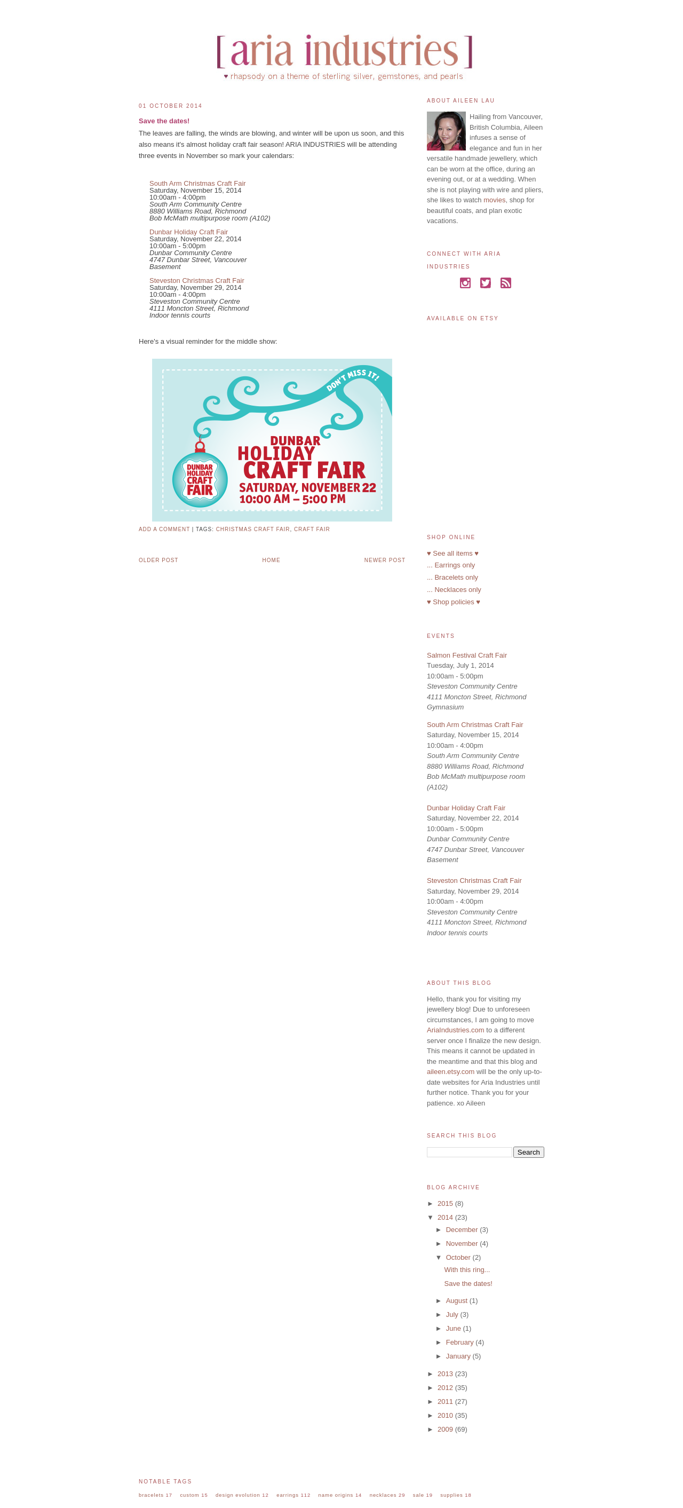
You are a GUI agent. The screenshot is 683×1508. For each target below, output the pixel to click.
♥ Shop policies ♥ (453, 602)
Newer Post (385, 560)
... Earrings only (451, 565)
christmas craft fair (253, 529)
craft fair (312, 529)
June (454, 1328)
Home (272, 560)
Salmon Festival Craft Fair (467, 655)
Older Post (158, 560)
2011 (446, 1402)
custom (189, 1495)
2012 (446, 1388)
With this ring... (467, 1270)
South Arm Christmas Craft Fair (197, 183)
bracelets (151, 1495)
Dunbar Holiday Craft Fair (188, 232)
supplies (451, 1495)
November (463, 1243)
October (459, 1257)
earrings (287, 1495)
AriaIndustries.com (456, 1030)
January (459, 1356)
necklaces (383, 1495)
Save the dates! (164, 121)
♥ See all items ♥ (453, 553)
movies (494, 200)
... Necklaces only (454, 590)
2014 (446, 1217)
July (453, 1314)
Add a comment (164, 529)
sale (418, 1495)
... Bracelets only (452, 577)
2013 (446, 1374)
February (461, 1342)
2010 (446, 1415)
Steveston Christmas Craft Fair (196, 281)
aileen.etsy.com (450, 1072)
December (463, 1230)
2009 (446, 1429)
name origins (336, 1495)
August (458, 1301)
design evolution (238, 1495)
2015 (446, 1203)
